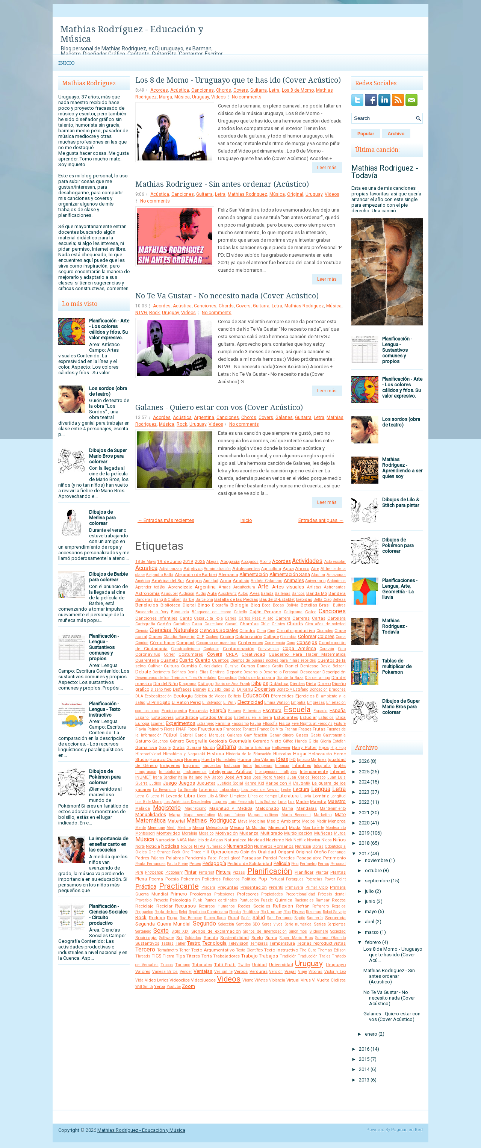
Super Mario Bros (296, 937)
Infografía (322, 765)
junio (370, 901)
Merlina (184, 827)
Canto (186, 618)
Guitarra (258, 90)
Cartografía (145, 624)
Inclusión (232, 765)
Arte (263, 586)
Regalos (339, 906)
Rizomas (313, 911)
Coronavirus (147, 654)
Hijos (324, 747)
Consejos (306, 642)
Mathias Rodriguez (247, 194)
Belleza (339, 599)
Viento (247, 980)
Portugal (276, 879)
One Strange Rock (164, 852)
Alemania (228, 574)
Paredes (286, 858)
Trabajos (268, 956)
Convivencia (268, 648)
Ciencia (141, 630)
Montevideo (168, 833)
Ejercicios (305, 696)
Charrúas (249, 623)
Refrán (303, 906)
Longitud (338, 796)
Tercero (145, 949)
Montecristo (335, 827)
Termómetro (167, 950)
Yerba (159, 986)
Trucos (166, 964)
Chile (264, 624)
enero (371, 1034)
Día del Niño (165, 683)
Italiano (195, 777)
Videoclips (179, 980)
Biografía (220, 605)
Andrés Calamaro (266, 580)
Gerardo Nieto (267, 741)
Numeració (215, 846)
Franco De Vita (270, 729)
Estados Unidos (216, 717)
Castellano (213, 624)
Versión (276, 971)
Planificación (269, 871)
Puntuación (249, 900)
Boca (266, 605)
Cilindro (247, 630)
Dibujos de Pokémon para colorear (105, 776)
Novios (187, 846)
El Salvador (212, 702)
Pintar (191, 872)
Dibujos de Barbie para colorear (108, 576)
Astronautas (335, 587)
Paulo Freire (177, 863)
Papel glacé (229, 858)
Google (165, 747)
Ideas (282, 759)
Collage (271, 636)
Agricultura (271, 568)
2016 (364, 1049)
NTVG (141, 312)
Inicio (66, 63)
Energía (218, 710)
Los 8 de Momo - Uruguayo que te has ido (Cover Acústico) (238, 80)
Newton (313, 840)
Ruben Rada (215, 917)
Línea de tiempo (262, 796)
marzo (372, 932)
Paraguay (251, 858)
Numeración (240, 846)
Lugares (219, 801)
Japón (217, 777)
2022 (364, 802)
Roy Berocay (191, 917)
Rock (154, 312)
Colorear (307, 636)
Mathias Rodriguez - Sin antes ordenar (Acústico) (222, 184)
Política (249, 879)
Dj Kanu (245, 689)
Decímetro (161, 672)
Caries (230, 618)
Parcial (270, 858)
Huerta (208, 759)
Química (283, 900)
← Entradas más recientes (166, 520)
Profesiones (224, 894)
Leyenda (174, 796)
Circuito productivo (296, 630)
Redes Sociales (254, 906)
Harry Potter (304, 747)
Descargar (310, 672)
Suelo (257, 937)
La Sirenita (187, 789)
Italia (182, 777)
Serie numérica (298, 924)
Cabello (240, 612)
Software (166, 937)
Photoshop (154, 872)
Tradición (288, 956)
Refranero (320, 906)
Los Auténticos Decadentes (187, 801)
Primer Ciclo (317, 887)
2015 (364, 1059)
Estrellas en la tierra (253, 717)
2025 (364, 771)
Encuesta (198, 710)
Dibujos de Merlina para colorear (102, 517)
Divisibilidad (219, 689)
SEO (256, 924)
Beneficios (146, 605)
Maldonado (267, 808)
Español (142, 717)
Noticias (170, 846)
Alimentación (253, 574)
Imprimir (191, 765)
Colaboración (248, 636)
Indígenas (263, 765)
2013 (364, 1080)
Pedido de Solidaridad (249, 863)
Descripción (334, 672)
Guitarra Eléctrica (254, 747)
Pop (263, 879)
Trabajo (249, 956)
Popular (365, 133)
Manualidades (150, 814)
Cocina (227, 636)
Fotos (192, 729)
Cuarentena (147, 660)
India (247, 765)
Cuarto (186, 660)
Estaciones (162, 717)
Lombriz (321, 796)
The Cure (307, 950)
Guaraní (193, 747)
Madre (302, 801)
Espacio (320, 710)
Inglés (340, 765)
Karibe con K (279, 783)
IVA (207, 777)
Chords (223, 90)
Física (284, 723)
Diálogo (205, 683)
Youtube (173, 986)
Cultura (171, 666)
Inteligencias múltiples (276, 771)
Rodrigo (157, 917)
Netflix (299, 839)
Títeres (193, 956)
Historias (282, 753)
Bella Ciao (322, 599)
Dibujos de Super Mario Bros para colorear (108, 456)
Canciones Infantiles (156, 618)
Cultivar (155, 666)
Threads (142, 956)
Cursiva (232, 666)
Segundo (204, 923)
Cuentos (220, 660)
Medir (321, 821)
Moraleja (189, 833)
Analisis (241, 580)
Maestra (318, 801)
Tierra (168, 956)
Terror (184, 950)
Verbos (241, 971)
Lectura (301, 789)
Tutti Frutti (225, 964)
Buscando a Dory (151, 612)
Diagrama (188, 683)
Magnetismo (195, 808)
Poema (156, 879)
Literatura (288, 796)
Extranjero (205, 723)
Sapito (300, 917)
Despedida (227, 677)
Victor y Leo (335, 971)
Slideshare (319, 931)
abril (369, 921)
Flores (169, 729)
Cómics (141, 642)
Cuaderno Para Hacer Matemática (307, 654)
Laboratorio (229, 789)
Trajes (325, 956)
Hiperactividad (148, 754)
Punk (197, 900)
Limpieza (238, 796)
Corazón (326, 648)
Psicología (180, 900)
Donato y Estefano (292, 689)
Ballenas (282, 593)
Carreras (301, 618)
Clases (155, 636)
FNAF (181, 729)
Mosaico (206, 833)
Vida (139, 980)
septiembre (377, 880)
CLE (200, 636)
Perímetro (308, 863)
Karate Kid (254, 783)
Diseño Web (161, 689)
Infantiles (301, 765)
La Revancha (164, 789)
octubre (373, 870)
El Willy (229, 702)
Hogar (300, 753)
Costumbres (190, 654)
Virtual (292, 980)
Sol (179, 937)
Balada (267, 593)
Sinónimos (298, 931)
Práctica (145, 886)
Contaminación (238, 648)
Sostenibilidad (234, 937)
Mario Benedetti (296, 814)
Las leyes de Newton (260, 789)
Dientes (297, 683)
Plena (141, 879)
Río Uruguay (271, 911)
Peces (195, 863)
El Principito (158, 702)
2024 (364, 782)
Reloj (183, 911)
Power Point (335, 879)
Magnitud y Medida (231, 808)
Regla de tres (166, 911)
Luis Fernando (241, 801)
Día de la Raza (290, 677)
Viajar (290, 971)
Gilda (313, 741)
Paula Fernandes (150, 863)
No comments (247, 97)
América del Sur (168, 580)
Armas (225, 587)
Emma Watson (277, 702)
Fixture (340, 723)
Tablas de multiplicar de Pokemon (396, 666)
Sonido (211, 937)
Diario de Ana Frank (232, 683)
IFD (292, 759)
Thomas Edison (332, 950)
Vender (186, 971)
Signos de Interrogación (265, 931)
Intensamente (314, 771)
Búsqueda (180, 612)
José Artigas (237, 777)
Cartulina (181, 624)
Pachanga (337, 852)
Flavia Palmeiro (149, 729)
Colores (326, 636)
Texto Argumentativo (212, 950)
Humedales (226, 759)
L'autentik (301, 783)
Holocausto (320, 753)
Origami (286, 852)
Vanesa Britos (165, 971)
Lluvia (305, 796)
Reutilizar (250, 911)
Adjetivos (193, 568)
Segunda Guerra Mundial (163, 924)
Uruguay (200, 97)
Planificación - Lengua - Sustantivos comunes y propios (104, 647)
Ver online (223, 971)
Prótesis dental (332, 894)
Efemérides (282, 696)
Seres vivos (272, 924)
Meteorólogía (217, 827)
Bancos (298, 593)
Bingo (204, 605)
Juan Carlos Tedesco (306, 777)
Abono (265, 561)
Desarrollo (253, 672)
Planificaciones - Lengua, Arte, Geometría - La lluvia (399, 589)
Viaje (302, 971)
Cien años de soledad (325, 624)
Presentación (253, 887)
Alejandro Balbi (159, 574)
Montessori (145, 833)
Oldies (141, 852)
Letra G (142, 796)
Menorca (337, 821)
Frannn (290, 729)
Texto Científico (249, 950)
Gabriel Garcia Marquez (202, 735)
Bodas (278, 605)
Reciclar (164, 906)
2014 (364, 1069)
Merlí (170, 827)
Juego (170, 783)
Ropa (172, 917)
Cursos (248, 666)
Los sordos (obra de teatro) (108, 391)
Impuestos (212, 765)
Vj (314, 980)
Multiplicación (298, 833)
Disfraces (182, 689)
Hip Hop (338, 747)
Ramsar (323, 900)
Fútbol (170, 735)
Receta (339, 900)
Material (176, 821)
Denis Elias (198, 672)
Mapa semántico (199, 814)
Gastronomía (334, 735)
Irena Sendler (164, 777)
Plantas (338, 872)
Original (295, 194)
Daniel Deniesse (301, 666)
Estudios (326, 717)
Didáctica (279, 683)
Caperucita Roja (208, 618)
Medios (308, 821)
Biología (239, 605)
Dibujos (259, 683)
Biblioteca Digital (178, 605)
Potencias (314, 879)
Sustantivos (147, 943)
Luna (282, 801)
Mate (340, 814)
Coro (342, 648)
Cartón (164, 623)
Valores (142, 971)
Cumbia (189, 666)
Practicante (179, 886)
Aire (315, 568)
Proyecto (161, 900)
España (338, 710)
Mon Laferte (313, 827)
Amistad (210, 580)
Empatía (298, 702)
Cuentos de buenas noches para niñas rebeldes (273, 660)
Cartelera (336, 618)
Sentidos (243, 924)
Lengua (320, 789)
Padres (142, 858)
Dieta (311, 683)
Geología (218, 741)
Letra (274, 90)
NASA (182, 840)
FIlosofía (270, 723)
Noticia (153, 846)
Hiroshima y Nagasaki (184, 754)
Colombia (288, 636)
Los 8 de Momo (298, 90)
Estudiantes (286, 717)
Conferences (250, 642)
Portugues (295, 879)
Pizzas (239, 872)
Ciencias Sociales (219, 630)
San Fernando (279, 917)
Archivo (396, 133)
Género (177, 741)
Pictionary (174, 872)
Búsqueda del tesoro (211, 612)
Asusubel (169, 593)
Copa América (299, 648)
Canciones (202, 90)
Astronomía (147, 593)
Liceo (201, 796)
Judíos (155, 783)
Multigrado (271, 833)
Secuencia (335, 917)
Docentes (264, 689)
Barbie (188, 599)
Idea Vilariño (264, 759)
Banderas (144, 599)
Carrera (282, 618)
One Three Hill (195, 852)
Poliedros (211, 879)
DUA (139, 696)
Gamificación (255, 735)
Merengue (156, 827)
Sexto (161, 930)
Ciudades (324, 630)
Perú (139, 872)
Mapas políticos (263, 814)
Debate (143, 672)
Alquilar (318, 574)
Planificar (304, 872)
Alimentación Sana (289, 574)
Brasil (325, 605)
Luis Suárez (265, 801)
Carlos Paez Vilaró (256, 618)
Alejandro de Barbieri (196, 574)
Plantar (322, 872)
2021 (364, 812)
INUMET (143, 777)
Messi (198, 827)
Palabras (175, 858)
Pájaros (157, 858)
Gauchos (160, 741)
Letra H (157, 796)
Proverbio (143, 900)
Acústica (179, 90)
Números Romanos (273, 846)
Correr (169, 654)
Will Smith (144, 986)
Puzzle (267, 900)
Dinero (324, 683)
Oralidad (267, 852)
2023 (364, 792)
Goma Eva (146, 747)
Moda (295, 827)
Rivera (298, 911)
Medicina (257, 821)
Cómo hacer (162, 642)
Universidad (281, 964)
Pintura (223, 872)
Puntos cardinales (220, 900)
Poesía (172, 879)
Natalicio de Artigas (205, 840)
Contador (211, 648)
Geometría (240, 741)
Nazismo (275, 839)
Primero (179, 894)
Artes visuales (288, 587)
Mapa (174, 814)
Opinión (248, 852)
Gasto (315, 735)
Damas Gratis (270, 666)
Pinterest (206, 872)
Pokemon (190, 879)
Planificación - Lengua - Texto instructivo (105, 709)
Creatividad (253, 654)
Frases (305, 729)
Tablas (167, 943)
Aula (212, 593)
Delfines (179, 672)
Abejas (212, 561)
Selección (226, 924)
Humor (244, 759)
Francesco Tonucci (239, 729)
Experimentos (180, 723)
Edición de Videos (210, 696)
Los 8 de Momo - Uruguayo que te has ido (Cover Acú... (392, 954)
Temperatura (282, 943)
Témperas (259, 943)
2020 (364, 823)
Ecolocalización (158, 696)
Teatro (194, 943)
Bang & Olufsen (168, 599)
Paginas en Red (407, 1129)
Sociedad (338, 931)
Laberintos (208, 789)
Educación (256, 695)
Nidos (326, 840)
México (237, 827)
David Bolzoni (333, 666)
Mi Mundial (256, 827)
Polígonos (231, 879)
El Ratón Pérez (186, 702)
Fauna (255, 723)
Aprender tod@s (150, 587)
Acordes (159, 90)
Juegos (186, 783)
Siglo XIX (180, 931)
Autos (243, 593)
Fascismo (240, 723)
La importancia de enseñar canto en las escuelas (108, 844)
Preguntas (228, 887)
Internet (338, 771)
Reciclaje (144, 906)
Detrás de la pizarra (256, 677)
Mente (140, 827)
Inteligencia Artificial (230, 771)
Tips (180, 956)
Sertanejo (143, 931)
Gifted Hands (295, 741)
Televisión (238, 943)
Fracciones (210, 729)
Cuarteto (169, 660)
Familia (222, 723)
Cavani (231, 624)
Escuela (297, 709)
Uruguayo (336, 964)
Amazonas (336, 574)
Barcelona (204, 599)
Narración (165, 839)
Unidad (259, 964)
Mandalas (306, 808)
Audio (201, 593)
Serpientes (337, 924)
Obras (318, 846)
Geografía (196, 741)
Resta (235, 911)
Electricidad (250, 702)
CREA (232, 654)
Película (282, 863)
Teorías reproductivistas (321, 943)
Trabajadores (226, 956)
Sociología (146, 937)
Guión (209, 747)
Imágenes (170, 765)
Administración (217, 568)
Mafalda (142, 808)
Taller (180, 943)
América (142, 580)
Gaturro (143, 741)
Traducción (308, 956)
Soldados (193, 937)
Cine (271, 630)
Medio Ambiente (283, 821)
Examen (158, 723)
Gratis (178, 747)
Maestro (337, 801)
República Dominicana (208, 911)
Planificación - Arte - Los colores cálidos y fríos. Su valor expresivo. (109, 329)
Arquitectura (244, 587)
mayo (371, 911)
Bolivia (292, 605)
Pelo (294, 863)
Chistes (278, 624)
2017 (364, 853)
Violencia (277, 980)
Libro (189, 796)
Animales (294, 580)
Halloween (281, 747)
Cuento (202, 660)
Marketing (323, 814)
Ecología (183, 696)
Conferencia (275, 642)
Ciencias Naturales (174, 630)
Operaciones (225, 852)
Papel (213, 858)
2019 (188, 561)
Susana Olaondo (330, 937)
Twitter (244, 964)
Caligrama (293, 612)
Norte (140, 846)
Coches (212, 636)
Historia (215, 753)
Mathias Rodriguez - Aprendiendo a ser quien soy (402, 468)
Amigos (194, 580)
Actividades (307, 561)
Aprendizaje (180, 587)
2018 (364, 843)
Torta (206, 956)
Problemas (200, 894)
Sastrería (315, 917)
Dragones (337, 689)
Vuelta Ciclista (331, 980)
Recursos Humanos (217, 906)
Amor (225, 580)
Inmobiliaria (169, 771)
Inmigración (145, 771)
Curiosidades (210, 666)
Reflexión (283, 906)
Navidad (256, 839)
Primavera (294, 887)
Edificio (234, 696)
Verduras (259, 971)
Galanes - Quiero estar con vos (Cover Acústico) (219, 407)
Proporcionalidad (300, 894)
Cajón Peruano (265, 611)
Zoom (188, 986)
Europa (142, 723)
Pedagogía (214, 863)
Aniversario (315, 580)
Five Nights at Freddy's (312, 723)
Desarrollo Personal (280, 672)
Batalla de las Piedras (236, 599)
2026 (200, 561)
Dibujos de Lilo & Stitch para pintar (400, 502)
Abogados (250, 561)
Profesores (248, 894)
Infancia (282, 765)
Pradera (208, 887)
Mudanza (249, 833)
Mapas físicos (231, 814)
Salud (259, 917)
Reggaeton (144, 911)
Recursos (185, 906)
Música (182, 97)
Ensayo (234, 710)
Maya (243, 821)
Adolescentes (246, 568)
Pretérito (276, 887)
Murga (165, 97)
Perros (323, 863)
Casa (197, 623)
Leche (286, 789)
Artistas (314, 587)
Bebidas (304, 599)
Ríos (287, 911)
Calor (310, 611)
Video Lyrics (156, 980)
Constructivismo (185, 648)
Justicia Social (230, 783)
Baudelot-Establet (277, 599)
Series (320, 924)
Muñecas (323, 833)
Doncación (319, 689)
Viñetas (261, 980)
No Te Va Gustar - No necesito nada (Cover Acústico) (227, 295)
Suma (271, 937)
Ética (341, 717)
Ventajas (203, 971)
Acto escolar (335, 561)
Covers (240, 90)
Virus (306, 980)
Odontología (335, 846)
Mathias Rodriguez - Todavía (384, 171)
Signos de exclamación (216, 931)
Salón (246, 917)
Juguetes (206, 783)
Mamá (287, 808)
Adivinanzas (170, 568)
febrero (373, 942)
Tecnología (215, 943)
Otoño (320, 852)
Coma (341, 636)
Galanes (284, 417)
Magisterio (167, 808)
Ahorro (302, 568)
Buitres (339, 605)
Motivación (226, 833)
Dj (233, 689)
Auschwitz (227, 593)
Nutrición (303, 846)
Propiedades (272, 894)
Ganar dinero (281, 735)
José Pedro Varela (269, 777)
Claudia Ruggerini (179, 636)
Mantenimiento (333, 808)
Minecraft (277, 827)
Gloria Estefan (333, 741)
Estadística (186, 717)
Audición (186, 593)
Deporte (234, 672)
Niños (339, 839)
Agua (288, 568)
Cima (261, 630)
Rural (233, 917)
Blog (255, 605)
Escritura (272, 710)
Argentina (204, 417)
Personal (338, 863)
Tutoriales (202, 964)
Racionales (304, 900)
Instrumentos (195, 771)
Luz (291, 801)
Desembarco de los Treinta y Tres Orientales (175, 677)
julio (369, 891)
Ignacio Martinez (312, 759)
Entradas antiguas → (320, 520)
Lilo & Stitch (217, 796)
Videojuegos (203, 980)
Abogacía (230, 561)
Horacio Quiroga (166, 759)
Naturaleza (235, 839)
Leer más (327, 167)
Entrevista (252, 710)
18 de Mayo (145, 561)
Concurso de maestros (216, 642)
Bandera (337, 593)
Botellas (309, 605)
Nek (288, 840)
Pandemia (195, 858)
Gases (302, 735)
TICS (157, 956)
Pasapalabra (309, 858)
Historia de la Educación (248, 754)
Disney (199, 689)
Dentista (217, 672)
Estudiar (308, 717)
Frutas (319, 729)
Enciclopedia (174, 710)
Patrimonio (334, 858)
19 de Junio (169, 561)
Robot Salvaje (334, 911)
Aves (255, 593)
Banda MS (316, 593)
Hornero (192, 759)
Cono (290, 642)
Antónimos (336, 580)
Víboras (315, 971)
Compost (185, 642)
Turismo (182, 964)
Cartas (318, 618)
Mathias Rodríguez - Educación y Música (131, 34)
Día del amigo (317, 677)
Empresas (316, 702)
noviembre (376, 860)
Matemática (150, 820)
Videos (218, 97)
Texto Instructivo (281, 950)
